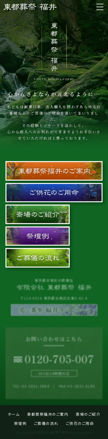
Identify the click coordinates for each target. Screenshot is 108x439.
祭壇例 (20, 423)
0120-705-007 (59, 359)
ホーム (14, 414)
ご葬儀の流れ (46, 423)
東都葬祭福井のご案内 (47, 414)
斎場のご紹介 (88, 414)
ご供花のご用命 (80, 423)
